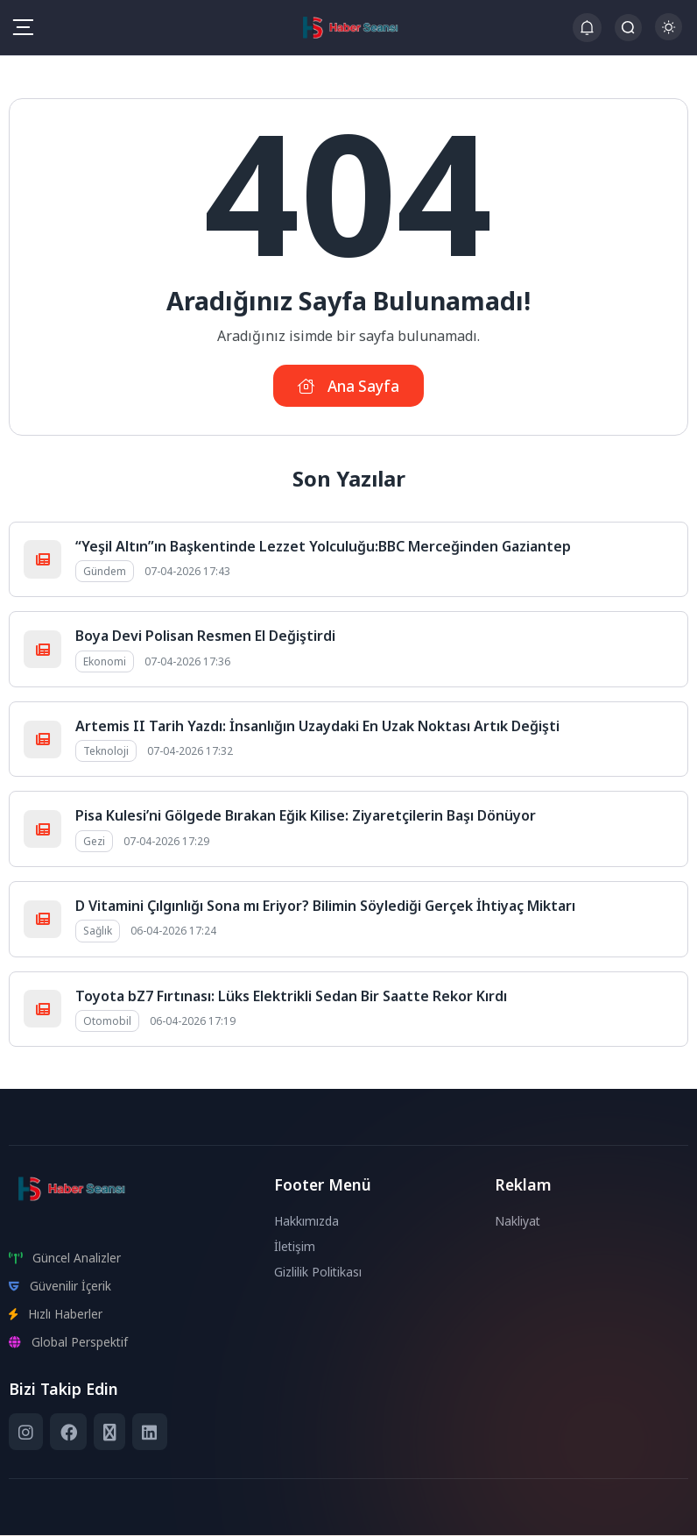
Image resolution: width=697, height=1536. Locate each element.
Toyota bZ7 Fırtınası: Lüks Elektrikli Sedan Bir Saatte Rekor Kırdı (291, 996)
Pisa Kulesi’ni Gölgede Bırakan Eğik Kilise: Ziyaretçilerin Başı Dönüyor (305, 817)
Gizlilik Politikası (318, 1272)
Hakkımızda (307, 1221)
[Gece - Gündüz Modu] (668, 35)
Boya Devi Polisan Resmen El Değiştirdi (205, 637)
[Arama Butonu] (628, 27)
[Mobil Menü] (23, 27)
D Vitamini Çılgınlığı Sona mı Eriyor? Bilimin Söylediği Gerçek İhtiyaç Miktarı (325, 906)
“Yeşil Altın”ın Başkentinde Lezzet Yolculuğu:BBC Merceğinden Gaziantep (323, 547)
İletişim (295, 1247)
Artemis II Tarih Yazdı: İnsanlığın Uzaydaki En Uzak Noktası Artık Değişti (317, 726)
